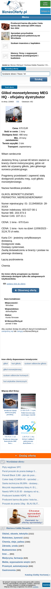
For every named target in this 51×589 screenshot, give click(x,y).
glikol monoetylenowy (12, 369)
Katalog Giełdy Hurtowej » (37, 575)
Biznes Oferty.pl (16, 65)
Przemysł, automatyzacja (15, 566)
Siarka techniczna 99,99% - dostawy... (20, 483)
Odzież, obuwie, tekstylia (15, 534)
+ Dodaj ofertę (25, 455)
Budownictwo (9, 550)
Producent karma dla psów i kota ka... (20, 499)
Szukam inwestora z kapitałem (25, 43)
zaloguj (20, 331)
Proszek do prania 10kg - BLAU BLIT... (20, 504)
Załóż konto (45, 4)
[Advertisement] (25, 345)
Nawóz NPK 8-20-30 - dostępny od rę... (21, 491)
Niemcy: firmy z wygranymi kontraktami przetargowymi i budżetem (24, 55)
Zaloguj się (45, 11)
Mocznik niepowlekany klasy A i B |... (19, 487)
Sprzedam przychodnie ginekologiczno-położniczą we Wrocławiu (25, 35)
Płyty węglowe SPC (11, 467)
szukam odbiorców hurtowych (15, 375)
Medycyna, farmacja (12, 558)
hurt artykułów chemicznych (15, 381)
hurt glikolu (16, 363)
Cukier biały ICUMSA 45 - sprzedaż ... (20, 479)
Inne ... (5, 554)
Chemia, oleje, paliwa (13, 542)
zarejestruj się (7, 331)
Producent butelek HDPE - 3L (16, 495)
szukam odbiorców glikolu (35, 363)
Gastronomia (9, 570)
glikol (5, 363)
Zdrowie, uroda (10, 546)
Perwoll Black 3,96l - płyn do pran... (19, 475)
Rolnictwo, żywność (12, 538)
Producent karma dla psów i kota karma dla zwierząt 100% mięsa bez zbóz (27, 25)
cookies (35, 587)
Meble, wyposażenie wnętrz (16, 562)
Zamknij (46, 585)
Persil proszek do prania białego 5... (19, 471)
